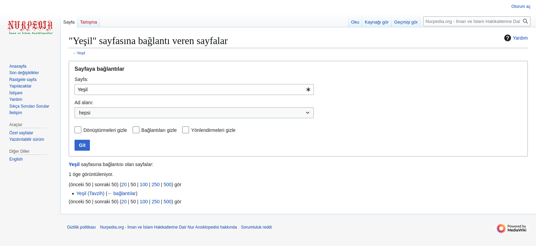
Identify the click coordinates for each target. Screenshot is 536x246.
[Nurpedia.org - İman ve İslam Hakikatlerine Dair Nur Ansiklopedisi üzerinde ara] (477, 21)
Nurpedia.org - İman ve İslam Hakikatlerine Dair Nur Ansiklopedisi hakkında (168, 227)
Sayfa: (81, 79)
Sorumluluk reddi (256, 227)
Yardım (515, 38)
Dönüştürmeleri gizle (105, 130)
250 (156, 184)
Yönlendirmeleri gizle (213, 130)
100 (144, 184)
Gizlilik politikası (81, 227)
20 (124, 184)
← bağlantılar (121, 193)
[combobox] (194, 89)
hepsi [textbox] (84, 112)
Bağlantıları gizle (159, 130)
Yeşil (81, 53)
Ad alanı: (84, 102)
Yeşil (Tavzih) (90, 193)
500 (167, 184)
